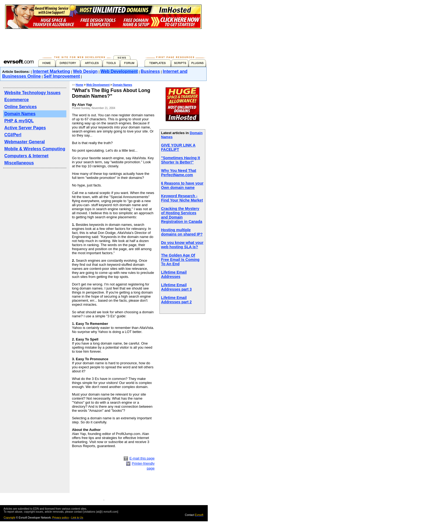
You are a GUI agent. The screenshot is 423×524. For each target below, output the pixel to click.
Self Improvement (62, 76)
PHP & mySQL (19, 120)
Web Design (85, 71)
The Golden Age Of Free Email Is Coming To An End (180, 259)
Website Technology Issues (32, 92)
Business (150, 71)
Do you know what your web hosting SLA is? (182, 244)
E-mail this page (142, 458)
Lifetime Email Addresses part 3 (176, 287)
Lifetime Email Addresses (174, 274)
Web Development (119, 71)
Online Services (20, 106)
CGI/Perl (12, 134)
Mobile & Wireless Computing (34, 149)
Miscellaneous (19, 163)
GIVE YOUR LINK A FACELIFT (178, 147)
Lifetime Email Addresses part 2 (176, 299)
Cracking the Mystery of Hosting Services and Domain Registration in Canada (181, 215)
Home (79, 84)
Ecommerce (16, 99)
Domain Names (20, 113)
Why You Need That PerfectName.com (178, 172)
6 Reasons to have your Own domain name (182, 185)
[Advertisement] (103, 41)
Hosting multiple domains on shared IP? (182, 232)
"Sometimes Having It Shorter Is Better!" (180, 160)
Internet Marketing (51, 71)
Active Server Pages (25, 127)
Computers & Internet (26, 156)
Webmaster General (24, 141)
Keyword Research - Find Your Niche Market (182, 198)
